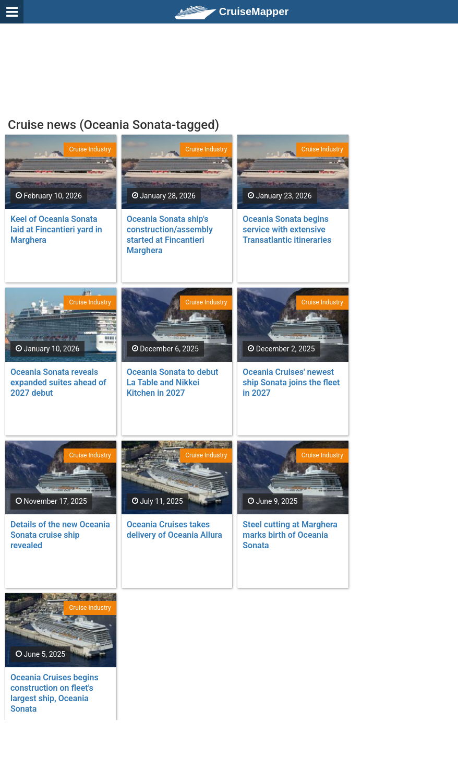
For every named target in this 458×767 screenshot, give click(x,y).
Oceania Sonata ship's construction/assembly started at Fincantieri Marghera (170, 234)
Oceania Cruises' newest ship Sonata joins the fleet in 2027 (291, 382)
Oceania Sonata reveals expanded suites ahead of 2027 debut (58, 382)
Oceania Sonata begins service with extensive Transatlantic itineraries (287, 229)
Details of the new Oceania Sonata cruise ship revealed (60, 535)
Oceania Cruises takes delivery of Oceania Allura (174, 530)
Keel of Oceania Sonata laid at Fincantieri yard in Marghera (56, 229)
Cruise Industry (90, 149)
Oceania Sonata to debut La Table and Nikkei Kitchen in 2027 (173, 382)
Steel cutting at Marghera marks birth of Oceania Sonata (290, 535)
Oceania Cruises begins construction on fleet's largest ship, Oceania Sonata (54, 693)
